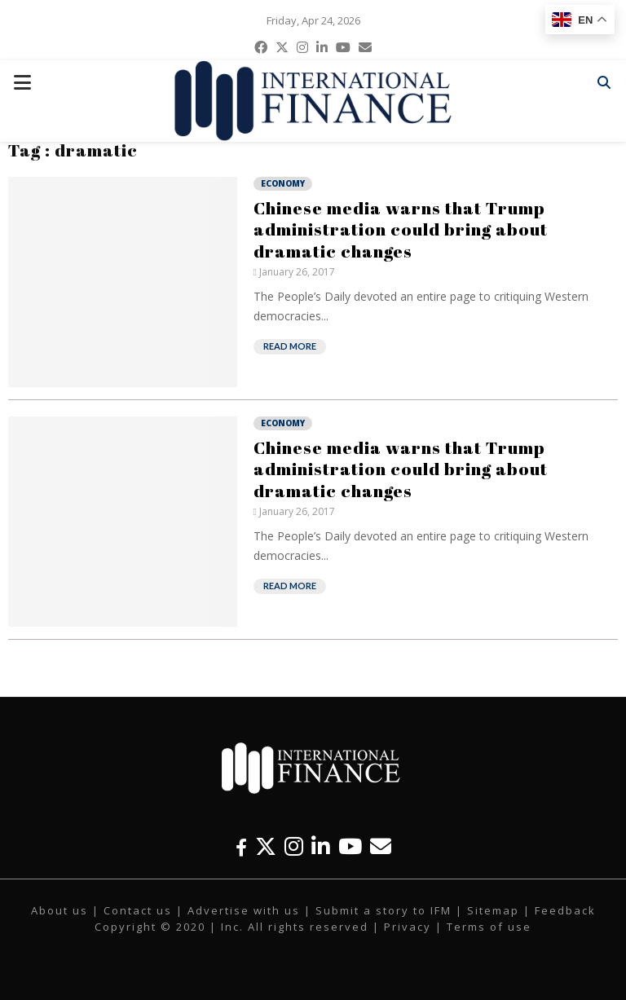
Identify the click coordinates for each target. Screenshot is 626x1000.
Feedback (565, 910)
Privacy (407, 926)
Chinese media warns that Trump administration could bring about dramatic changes (400, 229)
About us (59, 910)
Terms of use (489, 926)
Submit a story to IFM (383, 910)
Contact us (138, 910)
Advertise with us (243, 910)
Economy (283, 183)
